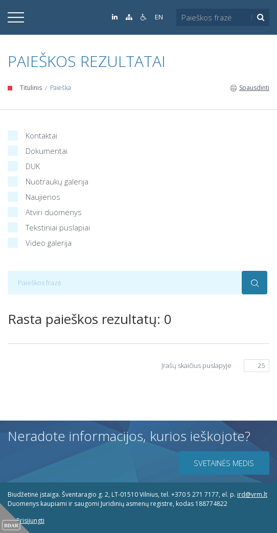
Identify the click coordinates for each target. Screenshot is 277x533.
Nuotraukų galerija (48, 180)
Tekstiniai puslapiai (49, 226)
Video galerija (40, 241)
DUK (24, 164)
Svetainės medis (224, 463)
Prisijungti (26, 520)
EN (159, 17)
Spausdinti (249, 87)
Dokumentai (37, 149)
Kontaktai (32, 134)
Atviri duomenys (45, 210)
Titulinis (31, 87)
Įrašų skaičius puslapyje (196, 365)
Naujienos (34, 195)
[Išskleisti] (16, 17)
